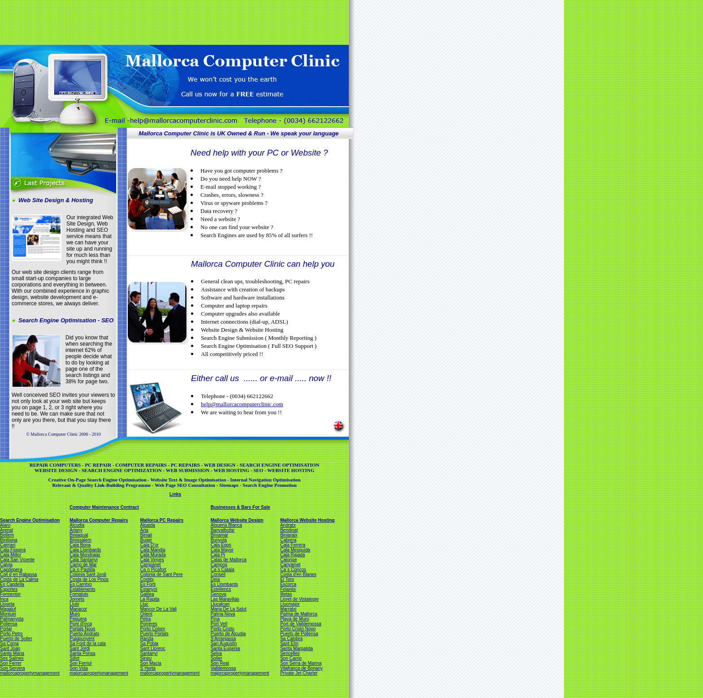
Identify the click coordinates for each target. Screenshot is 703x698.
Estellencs (221, 589)
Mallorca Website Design (237, 520)
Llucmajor (289, 604)
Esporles (8, 589)
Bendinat (289, 530)
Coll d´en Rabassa (18, 574)
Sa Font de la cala (87, 643)
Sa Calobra (291, 638)
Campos (219, 564)
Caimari (7, 544)
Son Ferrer (11, 663)
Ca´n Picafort (153, 569)
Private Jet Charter (298, 673)
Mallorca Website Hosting (307, 520)
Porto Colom (152, 628)
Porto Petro (11, 633)
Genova (218, 594)
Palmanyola (11, 618)
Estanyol (148, 589)
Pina (215, 618)
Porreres (148, 623)
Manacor (78, 609)
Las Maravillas (225, 599)
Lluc (144, 604)
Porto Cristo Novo (298, 628)
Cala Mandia (152, 549)
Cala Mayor (222, 549)
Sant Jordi (79, 648)
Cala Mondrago (84, 554)
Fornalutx (78, 594)
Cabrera (288, 540)
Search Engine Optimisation (30, 520)
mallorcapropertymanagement (30, 673)
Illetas (286, 594)
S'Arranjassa (223, 638)
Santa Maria (12, 653)
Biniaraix (288, 535)
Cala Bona (80, 544)
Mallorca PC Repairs (161, 520)
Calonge (288, 559)
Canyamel (290, 564)
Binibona (8, 540)
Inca (4, 599)
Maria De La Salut (229, 609)
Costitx (147, 579)
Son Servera (12, 668)
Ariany (75, 530)
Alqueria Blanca (226, 525)
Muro (74, 613)
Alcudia (76, 525)
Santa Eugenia (225, 648)
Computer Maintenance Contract (104, 507)
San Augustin (224, 643)
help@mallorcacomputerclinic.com (242, 404)
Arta (144, 530)
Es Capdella (12, 584)
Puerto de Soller (16, 638)
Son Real (220, 663)
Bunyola (219, 540)
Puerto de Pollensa (299, 633)
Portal (6, 628)
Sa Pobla (149, 643)
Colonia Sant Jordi (87, 574)
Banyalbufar (222, 530)
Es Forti (147, 584)
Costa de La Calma (19, 579)
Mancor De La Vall (158, 609)
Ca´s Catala (222, 569)
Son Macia (150, 663)
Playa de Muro (294, 618)
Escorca (288, 584)
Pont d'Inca (80, 623)
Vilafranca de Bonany (301, 668)
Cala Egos (221, 544)
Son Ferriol (80, 663)
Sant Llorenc (152, 648)
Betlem (7, 535)
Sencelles (289, 653)
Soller (216, 658)
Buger (146, 540)
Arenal (6, 530)
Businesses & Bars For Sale (240, 507)
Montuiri (8, 613)
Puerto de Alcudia (228, 633)
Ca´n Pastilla (82, 569)
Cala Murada (152, 554)
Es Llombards (224, 584)
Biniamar (219, 535)
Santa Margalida (296, 648)
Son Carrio (291, 658)
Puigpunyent (82, 638)
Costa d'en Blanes (298, 574)
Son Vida (78, 668)
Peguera (78, 618)
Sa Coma (9, 643)
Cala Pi (218, 554)
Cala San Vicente (17, 559)
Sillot (74, 658)
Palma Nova (223, 613)
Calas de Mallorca (229, 559)
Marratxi (288, 609)
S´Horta (147, 668)
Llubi (74, 604)
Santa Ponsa (82, 653)
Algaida (147, 525)
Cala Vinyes (152, 559)
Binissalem (80, 540)
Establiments (82, 589)
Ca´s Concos (293, 569)
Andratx (287, 525)
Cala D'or (149, 544)
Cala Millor (10, 554)
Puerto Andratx (84, 633)
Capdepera (11, 569)
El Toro (287, 579)
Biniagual (78, 535)
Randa (146, 638)
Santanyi (148, 653)
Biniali (146, 535)
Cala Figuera (13, 549)
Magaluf (8, 609)
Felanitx (288, 589)
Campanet (150, 564)
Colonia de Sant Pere (161, 574)
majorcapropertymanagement (98, 673)
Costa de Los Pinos (88, 579)
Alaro (5, 525)
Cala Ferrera (292, 544)
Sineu (146, 658)
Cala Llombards (85, 549)
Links (175, 494)
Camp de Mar (83, 564)
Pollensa (8, 623)
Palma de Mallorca (298, 613)
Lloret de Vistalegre (299, 599)
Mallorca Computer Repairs (98, 520)
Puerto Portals (154, 633)
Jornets (76, 599)
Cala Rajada (292, 554)
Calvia (6, 564)
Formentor (10, 594)
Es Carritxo (80, 584)
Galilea (147, 594)
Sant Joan (10, 648)
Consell (218, 574)
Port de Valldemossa (300, 623)
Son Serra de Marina (300, 663)
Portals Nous (82, 628)
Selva (216, 653)
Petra (145, 618)
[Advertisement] (173, 21)
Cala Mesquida (295, 549)
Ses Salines (12, 658)
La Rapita (149, 599)
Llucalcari (220, 604)
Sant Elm (289, 643)
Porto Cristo (222, 628)
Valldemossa (223, 668)
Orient (146, 613)
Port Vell (219, 623)
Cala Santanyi (83, 559)
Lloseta (7, 604)
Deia (215, 579)
